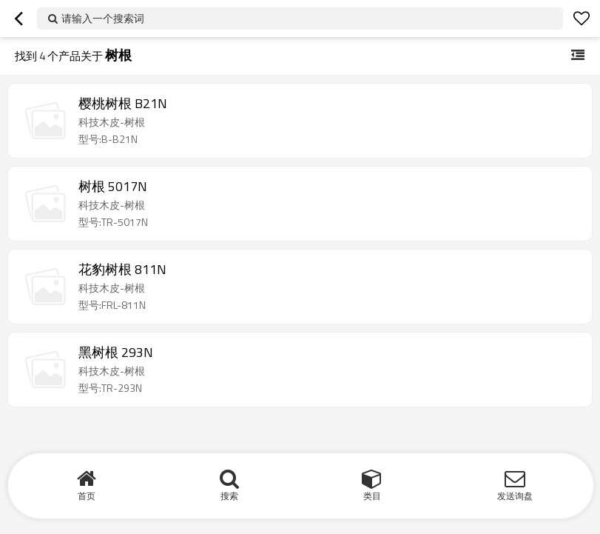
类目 (372, 496)
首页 (86, 496)
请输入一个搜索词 (102, 18)
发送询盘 (515, 496)
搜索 (229, 496)
